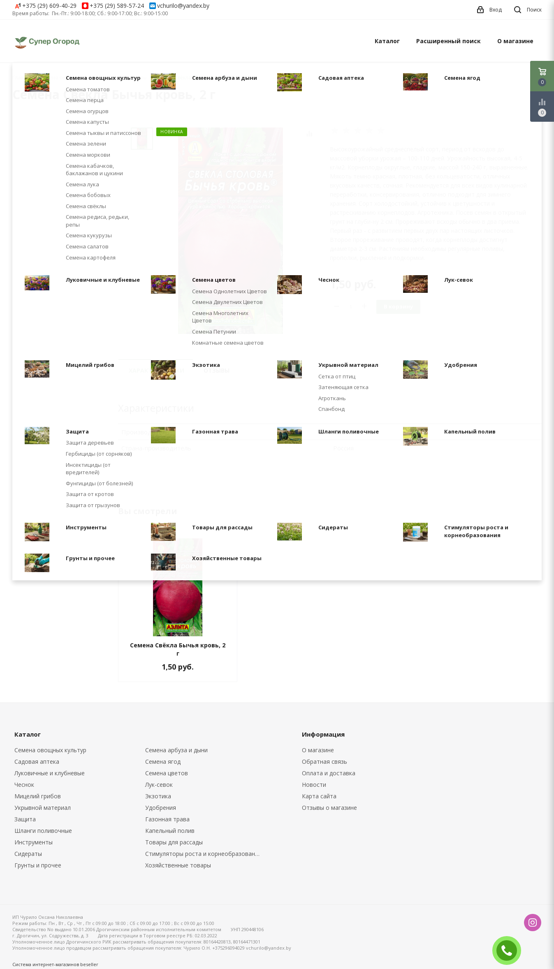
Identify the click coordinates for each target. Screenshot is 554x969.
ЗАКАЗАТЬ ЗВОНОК (510, 950)
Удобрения (160, 807)
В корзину (398, 306)
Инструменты (33, 842)
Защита (25, 819)
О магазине (515, 41)
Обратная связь (324, 761)
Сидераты (28, 854)
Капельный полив (170, 831)
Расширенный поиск (448, 41)
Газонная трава (167, 819)
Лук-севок (159, 784)
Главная (22, 77)
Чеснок (24, 784)
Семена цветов (166, 773)
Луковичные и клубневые (49, 773)
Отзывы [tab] (216, 370)
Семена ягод (163, 761)
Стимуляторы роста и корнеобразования (203, 854)
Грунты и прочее (37, 865)
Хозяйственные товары (178, 865)
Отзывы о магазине (329, 807)
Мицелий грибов (37, 796)
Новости (314, 784)
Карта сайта (319, 796)
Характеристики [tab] (156, 370)
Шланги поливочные (43, 831)
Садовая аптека (36, 761)
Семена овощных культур (50, 750)
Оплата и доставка (328, 773)
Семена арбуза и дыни (176, 750)
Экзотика (158, 796)
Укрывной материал (42, 807)
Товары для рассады (174, 842)
